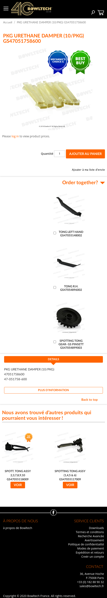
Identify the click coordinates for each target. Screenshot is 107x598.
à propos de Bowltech (17, 528)
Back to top (89, 399)
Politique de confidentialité (86, 544)
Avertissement (94, 540)
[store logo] (31, 8)
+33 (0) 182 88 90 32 (90, 582)
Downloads (96, 528)
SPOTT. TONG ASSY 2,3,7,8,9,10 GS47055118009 (18, 475)
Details (53, 359)
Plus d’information (53, 390)
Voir (18, 485)
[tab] (53, 360)
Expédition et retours (90, 552)
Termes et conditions (90, 532)
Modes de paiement (90, 548)
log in (15, 136)
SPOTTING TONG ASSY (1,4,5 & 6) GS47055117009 (70, 475)
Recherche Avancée (91, 536)
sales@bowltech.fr (91, 586)
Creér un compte (92, 557)
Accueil (7, 22)
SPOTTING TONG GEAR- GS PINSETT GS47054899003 (71, 344)
